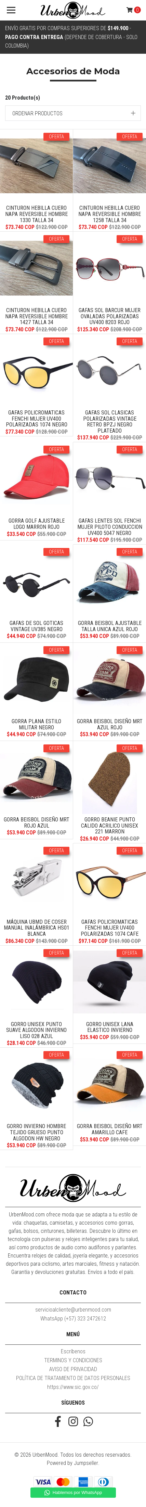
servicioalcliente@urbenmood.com (73, 1309)
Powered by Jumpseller (72, 1463)
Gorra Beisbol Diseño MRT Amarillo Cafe (110, 1129)
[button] (73, 113)
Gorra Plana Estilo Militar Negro (36, 724)
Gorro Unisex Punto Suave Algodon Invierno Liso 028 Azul (36, 1030)
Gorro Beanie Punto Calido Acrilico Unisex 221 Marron (109, 825)
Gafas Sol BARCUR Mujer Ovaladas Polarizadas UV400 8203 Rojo (110, 316)
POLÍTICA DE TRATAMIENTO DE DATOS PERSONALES (73, 1378)
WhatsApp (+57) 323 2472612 (73, 1318)
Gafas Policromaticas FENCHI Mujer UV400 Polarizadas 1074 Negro (36, 418)
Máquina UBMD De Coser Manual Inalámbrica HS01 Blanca (36, 928)
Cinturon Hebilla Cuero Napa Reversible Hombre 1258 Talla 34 (109, 214)
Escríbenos (73, 1351)
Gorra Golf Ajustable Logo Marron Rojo (37, 524)
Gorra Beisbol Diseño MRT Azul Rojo (110, 724)
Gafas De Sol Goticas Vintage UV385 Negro (36, 626)
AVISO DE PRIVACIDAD (73, 1369)
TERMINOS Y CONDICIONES (73, 1360)
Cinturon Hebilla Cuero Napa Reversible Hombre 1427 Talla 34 (36, 316)
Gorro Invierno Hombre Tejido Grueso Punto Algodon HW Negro (36, 1132)
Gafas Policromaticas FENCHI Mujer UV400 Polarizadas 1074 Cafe (109, 928)
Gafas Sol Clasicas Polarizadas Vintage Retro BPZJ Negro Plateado (109, 421)
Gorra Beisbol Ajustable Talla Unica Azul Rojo (110, 626)
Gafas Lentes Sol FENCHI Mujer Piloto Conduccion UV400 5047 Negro (109, 527)
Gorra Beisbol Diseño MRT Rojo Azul (36, 822)
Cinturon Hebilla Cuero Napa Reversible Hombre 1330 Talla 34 (36, 214)
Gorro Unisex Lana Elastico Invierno (109, 1027)
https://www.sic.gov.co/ (73, 1387)
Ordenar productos (37, 113)
